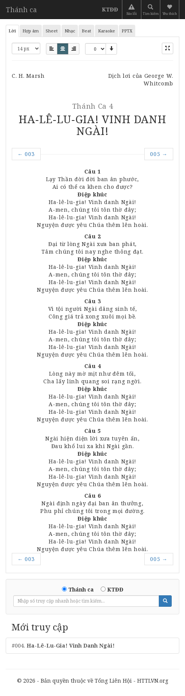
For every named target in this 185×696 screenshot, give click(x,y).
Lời (12, 31)
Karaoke (106, 31)
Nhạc (70, 31)
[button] (170, 9)
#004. (63, 645)
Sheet (52, 31)
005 (159, 154)
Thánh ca (21, 9)
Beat (86, 31)
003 (26, 154)
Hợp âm (30, 31)
